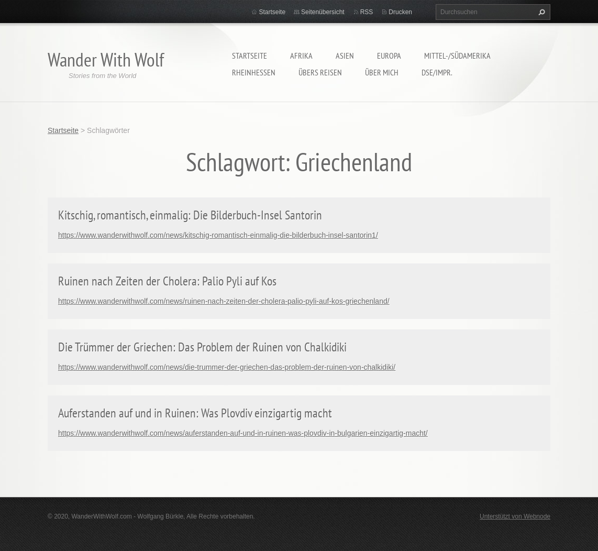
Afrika (301, 55)
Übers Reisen (320, 72)
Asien (345, 55)
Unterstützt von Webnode (515, 516)
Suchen (540, 12)
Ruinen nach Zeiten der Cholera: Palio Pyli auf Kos (167, 281)
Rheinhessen (253, 72)
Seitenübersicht (323, 12)
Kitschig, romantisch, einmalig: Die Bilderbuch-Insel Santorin (190, 215)
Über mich (381, 72)
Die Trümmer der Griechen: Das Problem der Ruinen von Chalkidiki (202, 347)
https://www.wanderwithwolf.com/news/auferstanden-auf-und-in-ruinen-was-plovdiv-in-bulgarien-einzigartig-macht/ (243, 433)
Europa (389, 55)
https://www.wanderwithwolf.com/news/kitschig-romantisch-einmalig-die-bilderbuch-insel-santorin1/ (218, 235)
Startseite (249, 55)
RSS (366, 12)
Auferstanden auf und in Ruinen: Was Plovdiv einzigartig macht (195, 413)
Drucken (400, 12)
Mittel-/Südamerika (457, 55)
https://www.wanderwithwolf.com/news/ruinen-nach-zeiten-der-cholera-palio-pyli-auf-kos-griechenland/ (224, 301)
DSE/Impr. (437, 72)
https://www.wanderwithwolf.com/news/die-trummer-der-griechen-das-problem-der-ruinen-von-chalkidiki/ (226, 367)
